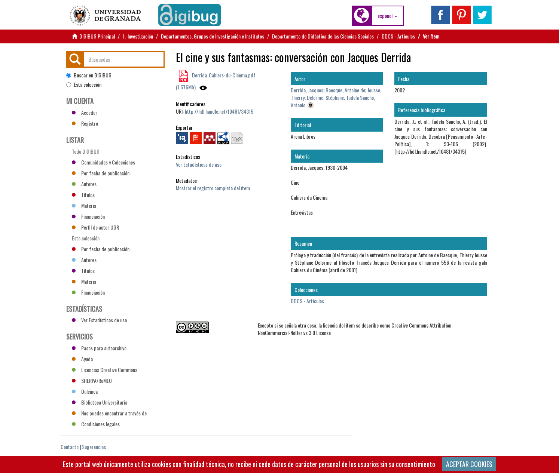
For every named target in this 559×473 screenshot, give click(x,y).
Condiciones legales (96, 424)
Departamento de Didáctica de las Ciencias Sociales (323, 36)
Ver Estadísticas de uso (199, 164)
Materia (84, 205)
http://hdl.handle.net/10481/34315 (219, 111)
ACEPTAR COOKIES (469, 464)
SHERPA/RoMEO (92, 380)
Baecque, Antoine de (345, 90)
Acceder (84, 112)
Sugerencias (94, 447)
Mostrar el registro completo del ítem (213, 188)
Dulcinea (85, 391)
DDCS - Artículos (398, 36)
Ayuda (82, 359)
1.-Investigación (138, 36)
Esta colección (83, 84)
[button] (387, 16)
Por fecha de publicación (100, 173)
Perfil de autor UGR (95, 227)
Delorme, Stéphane (325, 97)
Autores (84, 184)
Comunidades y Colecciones (103, 162)
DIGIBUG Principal (97, 36)
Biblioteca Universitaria (99, 402)
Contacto (70, 447)
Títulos (83, 195)
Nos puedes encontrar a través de (109, 413)
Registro (85, 123)
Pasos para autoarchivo (99, 348)
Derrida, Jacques (307, 90)
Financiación (88, 216)
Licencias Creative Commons (104, 370)
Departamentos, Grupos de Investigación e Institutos (212, 36)
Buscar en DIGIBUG (89, 75)
